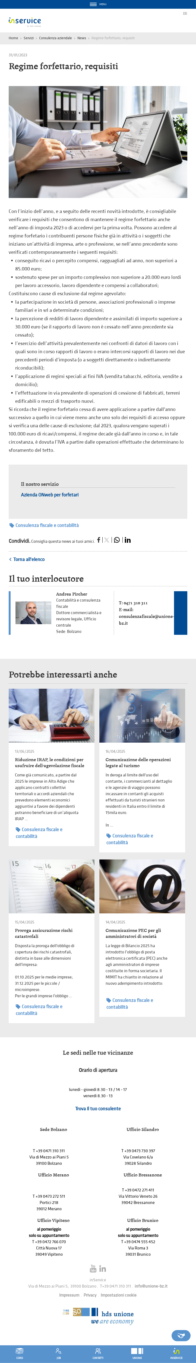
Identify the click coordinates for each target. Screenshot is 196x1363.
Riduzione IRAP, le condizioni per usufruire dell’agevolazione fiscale (49, 763)
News (81, 38)
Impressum (69, 1295)
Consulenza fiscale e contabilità (44, 525)
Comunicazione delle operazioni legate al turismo (138, 763)
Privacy (90, 1295)
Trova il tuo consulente (98, 1109)
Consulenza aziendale (55, 38)
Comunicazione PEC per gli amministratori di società (133, 933)
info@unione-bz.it (151, 1286)
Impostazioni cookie (119, 1295)
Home (13, 38)
